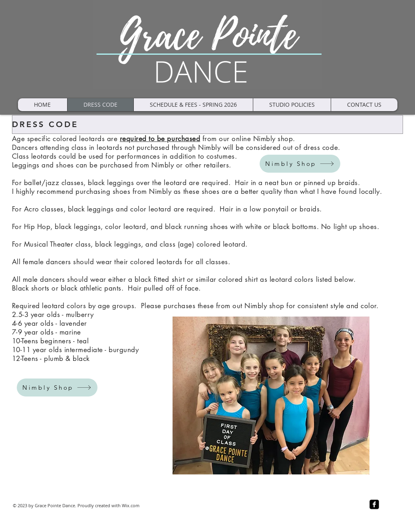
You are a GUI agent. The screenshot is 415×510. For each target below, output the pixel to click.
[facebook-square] (374, 504)
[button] (292, 104)
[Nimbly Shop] (300, 164)
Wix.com (130, 505)
